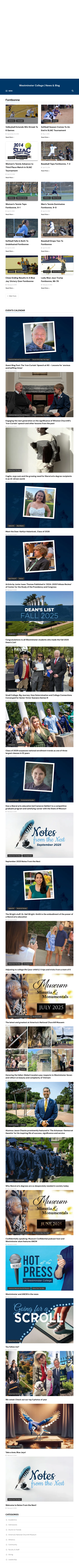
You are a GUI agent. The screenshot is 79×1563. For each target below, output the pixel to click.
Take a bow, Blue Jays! (16, 1393)
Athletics (11, 62)
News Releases (22, 575)
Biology (23, 1066)
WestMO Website (35, 1550)
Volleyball (20, 62)
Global (23, 630)
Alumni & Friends (13, 630)
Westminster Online (15, 1530)
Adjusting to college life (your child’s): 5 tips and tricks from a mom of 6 (38, 910)
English (11, 1121)
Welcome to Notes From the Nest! (21, 1446)
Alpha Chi (11, 467)
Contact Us (66, 1550)
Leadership (12, 1500)
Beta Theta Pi (12, 519)
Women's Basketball (58, 212)
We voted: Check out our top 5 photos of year (26, 1340)
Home (10, 1550)
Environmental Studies (27, 741)
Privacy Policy (20, 1550)
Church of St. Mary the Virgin (41, 300)
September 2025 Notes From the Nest (23, 802)
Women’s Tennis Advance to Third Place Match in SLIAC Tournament (20, 108)
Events (46, 1550)
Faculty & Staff (37, 957)
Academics (12, 575)
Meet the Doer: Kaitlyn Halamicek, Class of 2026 (28, 472)
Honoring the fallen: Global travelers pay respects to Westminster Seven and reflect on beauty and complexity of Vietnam (39, 1017)
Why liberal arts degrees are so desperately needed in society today (37, 1127)
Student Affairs (14, 1520)
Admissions (12, 686)
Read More (10, 78)
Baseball (55, 98)
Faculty (23, 1010)
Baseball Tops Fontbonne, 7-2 (55, 105)
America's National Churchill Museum (19, 300)
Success (11, 1525)
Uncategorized (28, 796)
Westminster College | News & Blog (39, 26)
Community (21, 686)
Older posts (12, 237)
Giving (10, 1495)
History (21, 519)
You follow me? (12, 1288)
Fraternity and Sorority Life (18, 1505)
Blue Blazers (20, 467)
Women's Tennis (21, 98)
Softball (55, 62)
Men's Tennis (56, 139)
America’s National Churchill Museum (22, 1476)
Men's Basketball (22, 212)
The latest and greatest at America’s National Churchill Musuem (35, 963)
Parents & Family (14, 1515)
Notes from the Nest (15, 411)
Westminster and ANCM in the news (22, 1235)
